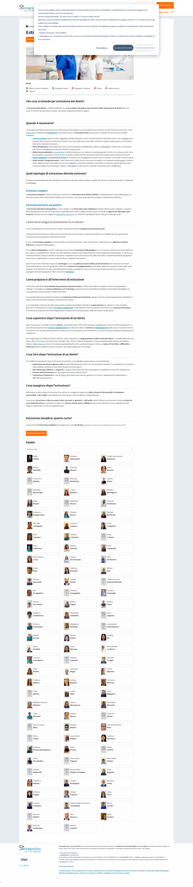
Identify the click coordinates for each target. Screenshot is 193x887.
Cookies (100, 873)
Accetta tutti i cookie (123, 48)
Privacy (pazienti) (79, 871)
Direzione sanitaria (66, 866)
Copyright (107, 873)
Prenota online (165, 5)
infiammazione (101, 327)
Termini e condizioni (94, 871)
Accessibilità (108, 871)
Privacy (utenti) (65, 871)
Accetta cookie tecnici (144, 48)
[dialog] (96, 29)
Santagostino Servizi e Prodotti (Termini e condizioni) (134, 871)
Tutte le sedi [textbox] (32, 449)
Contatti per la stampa (120, 873)
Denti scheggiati (40, 157)
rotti (63, 157)
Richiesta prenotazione (36, 433)
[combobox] (80, 449)
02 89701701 (64, 855)
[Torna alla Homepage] (29, 8)
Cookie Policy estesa (71, 36)
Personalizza (101, 48)
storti (72, 163)
